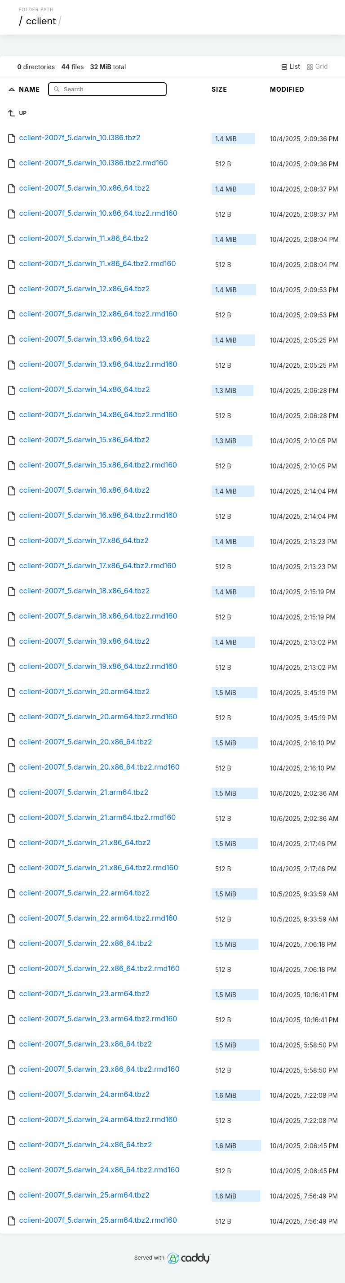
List (290, 66)
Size (219, 89)
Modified (287, 89)
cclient (41, 21)
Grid (317, 66)
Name (30, 89)
